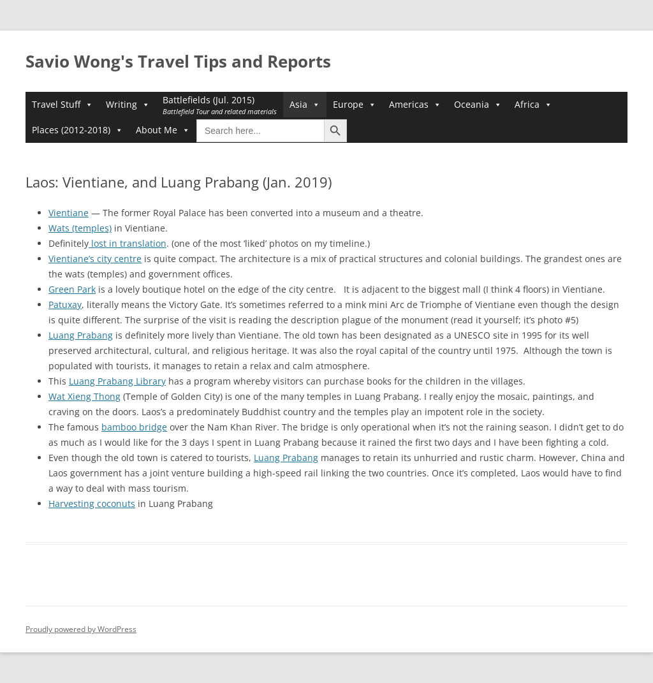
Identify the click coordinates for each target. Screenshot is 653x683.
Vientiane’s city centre (95, 259)
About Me (163, 130)
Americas (415, 104)
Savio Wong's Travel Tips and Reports (178, 61)
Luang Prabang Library (117, 381)
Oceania (478, 104)
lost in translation (127, 243)
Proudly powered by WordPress (81, 629)
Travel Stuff (62, 104)
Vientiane (68, 213)
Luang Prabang (80, 335)
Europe (354, 104)
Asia (305, 104)
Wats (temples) (80, 228)
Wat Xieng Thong (84, 396)
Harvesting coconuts (91, 503)
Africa (533, 104)
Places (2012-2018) (77, 130)
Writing (128, 104)
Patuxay (65, 304)
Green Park (72, 289)
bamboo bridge (134, 427)
